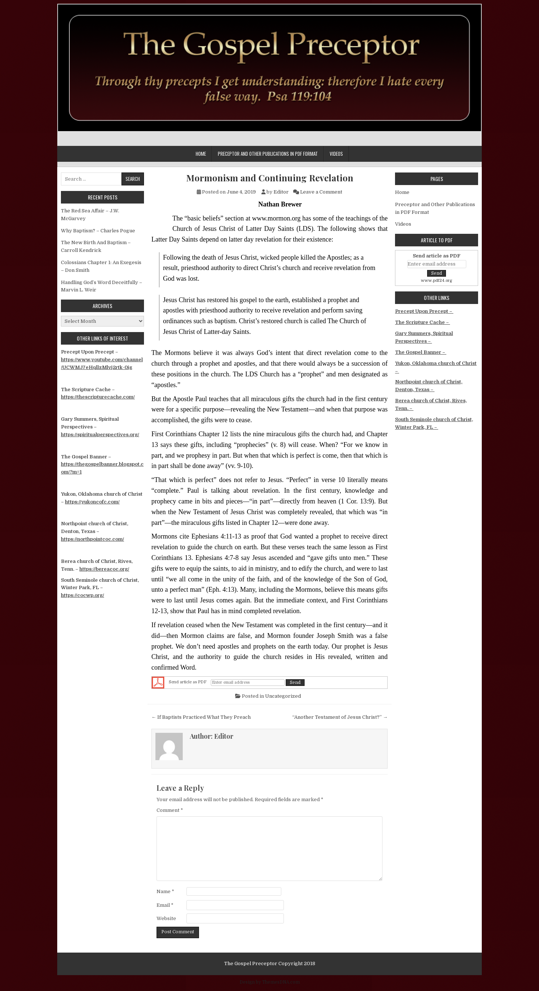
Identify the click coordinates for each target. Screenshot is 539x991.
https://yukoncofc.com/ (92, 502)
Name (165, 891)
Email (165, 905)
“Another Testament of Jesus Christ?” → (340, 717)
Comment (170, 810)
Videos (336, 153)
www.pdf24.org (436, 280)
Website (166, 918)
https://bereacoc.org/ (104, 569)
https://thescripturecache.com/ (98, 397)
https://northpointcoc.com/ (92, 539)
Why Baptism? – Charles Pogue (98, 230)
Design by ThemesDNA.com (270, 982)
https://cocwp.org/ (82, 595)
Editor (281, 192)
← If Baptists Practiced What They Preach (201, 717)
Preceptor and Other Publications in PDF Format (268, 153)
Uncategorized (283, 696)
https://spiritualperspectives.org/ (100, 434)
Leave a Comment (321, 192)
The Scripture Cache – (422, 322)
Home (201, 153)
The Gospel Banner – (420, 352)
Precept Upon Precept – (424, 311)
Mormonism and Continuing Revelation (269, 177)
